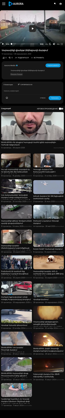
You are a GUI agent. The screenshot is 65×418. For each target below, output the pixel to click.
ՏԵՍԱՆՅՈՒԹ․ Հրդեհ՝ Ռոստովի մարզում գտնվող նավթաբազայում (48, 349)
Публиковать (55, 98)
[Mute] (54, 44)
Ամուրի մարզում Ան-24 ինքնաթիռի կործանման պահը (48, 197)
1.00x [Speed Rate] (46, 44)
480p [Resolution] (58, 44)
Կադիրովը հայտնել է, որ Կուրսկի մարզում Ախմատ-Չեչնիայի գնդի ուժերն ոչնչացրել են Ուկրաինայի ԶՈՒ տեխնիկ (15, 402)
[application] (32, 28)
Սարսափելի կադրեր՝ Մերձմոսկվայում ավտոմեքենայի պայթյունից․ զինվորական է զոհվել (16, 248)
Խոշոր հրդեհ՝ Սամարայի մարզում (47, 249)
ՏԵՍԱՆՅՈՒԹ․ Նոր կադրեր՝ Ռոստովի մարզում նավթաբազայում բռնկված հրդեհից (12, 351)
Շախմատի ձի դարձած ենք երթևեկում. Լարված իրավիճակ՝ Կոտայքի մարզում (15, 273)
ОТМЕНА (43, 98)
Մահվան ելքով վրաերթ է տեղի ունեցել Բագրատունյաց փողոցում (16, 298)
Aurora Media (11, 65)
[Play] (3, 44)
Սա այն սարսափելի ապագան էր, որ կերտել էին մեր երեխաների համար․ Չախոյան (15, 171)
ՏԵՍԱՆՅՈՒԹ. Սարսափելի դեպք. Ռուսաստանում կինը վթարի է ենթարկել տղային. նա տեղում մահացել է (14, 377)
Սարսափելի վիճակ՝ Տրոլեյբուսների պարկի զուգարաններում (16, 222)
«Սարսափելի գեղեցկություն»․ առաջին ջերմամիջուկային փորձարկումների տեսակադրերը (47, 324)
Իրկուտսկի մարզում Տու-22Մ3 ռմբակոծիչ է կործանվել (46, 375)
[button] (60, 4)
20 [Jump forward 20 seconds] (50, 43)
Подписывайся (53, 65)
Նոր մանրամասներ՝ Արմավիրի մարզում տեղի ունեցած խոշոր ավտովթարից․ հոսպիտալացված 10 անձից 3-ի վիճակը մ (15, 198)
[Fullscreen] (62, 44)
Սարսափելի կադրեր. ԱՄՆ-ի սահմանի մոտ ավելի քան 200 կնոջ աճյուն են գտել (48, 273)
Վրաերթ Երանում (40, 299)
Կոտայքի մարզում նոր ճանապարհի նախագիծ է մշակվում (44, 171)
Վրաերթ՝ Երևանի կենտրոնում (14, 325)
